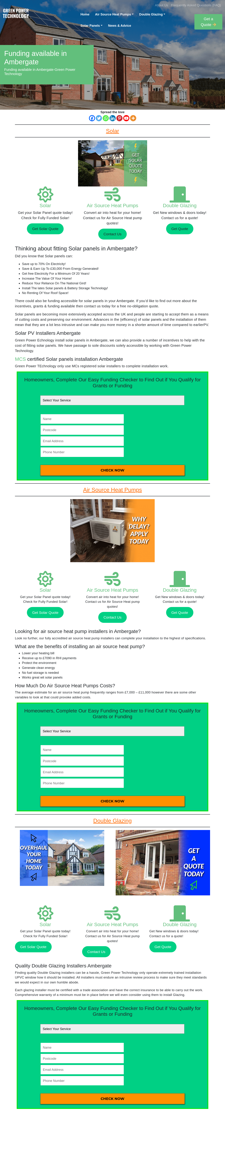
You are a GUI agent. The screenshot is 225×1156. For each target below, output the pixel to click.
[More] (133, 118)
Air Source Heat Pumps (113, 14)
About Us (161, 5)
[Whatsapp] (106, 118)
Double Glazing (151, 14)
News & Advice (119, 25)
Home (85, 14)
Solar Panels (90, 25)
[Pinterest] (119, 118)
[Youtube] (126, 118)
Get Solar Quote (45, 229)
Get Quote (179, 229)
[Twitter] (99, 118)
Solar (45, 205)
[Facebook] (92, 118)
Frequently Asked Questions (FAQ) (196, 5)
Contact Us (112, 234)
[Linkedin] (113, 118)
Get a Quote (208, 22)
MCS (20, 359)
